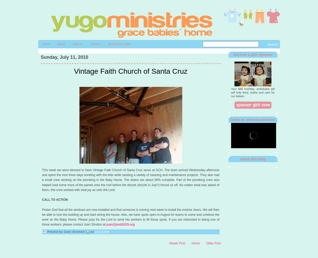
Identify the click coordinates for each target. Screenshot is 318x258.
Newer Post (177, 243)
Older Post (213, 243)
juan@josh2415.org (120, 224)
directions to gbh (119, 44)
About (61, 44)
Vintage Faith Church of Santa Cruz (131, 71)
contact (95, 44)
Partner (78, 44)
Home (46, 44)
